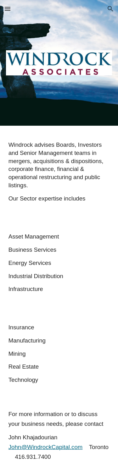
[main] (59, 171)
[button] (7, 8)
